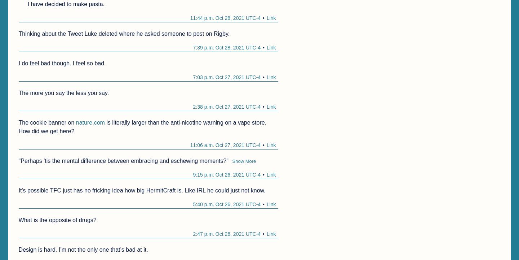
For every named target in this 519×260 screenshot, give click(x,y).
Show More (244, 161)
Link (271, 18)
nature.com (90, 123)
